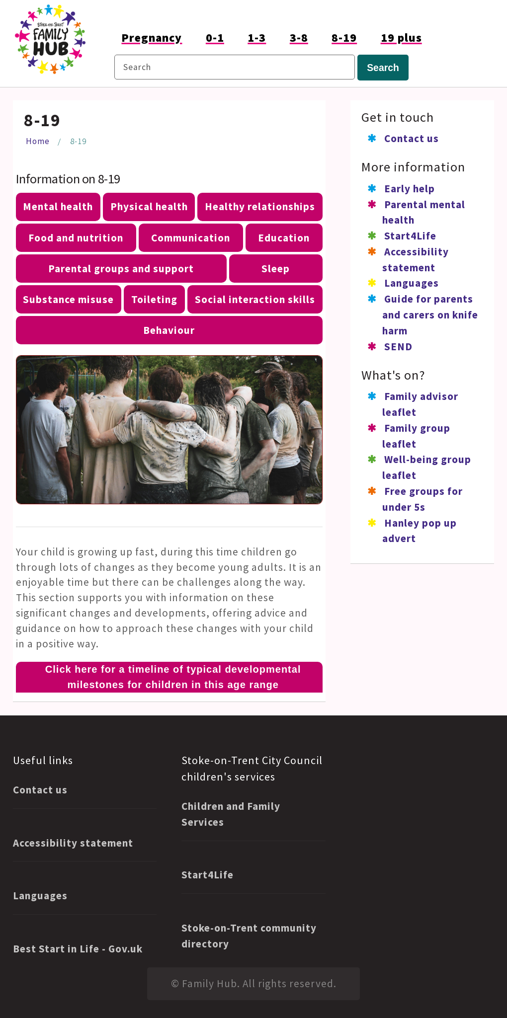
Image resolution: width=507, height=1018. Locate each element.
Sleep (275, 268)
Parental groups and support (121, 268)
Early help (409, 188)
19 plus (401, 37)
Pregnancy (151, 37)
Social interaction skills (255, 299)
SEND (398, 346)
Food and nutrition (75, 237)
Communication (190, 237)
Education (284, 237)
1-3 (257, 37)
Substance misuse (68, 299)
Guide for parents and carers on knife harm (430, 314)
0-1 (215, 37)
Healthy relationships (260, 206)
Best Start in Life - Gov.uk (78, 948)
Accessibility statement (73, 843)
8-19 (344, 37)
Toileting (154, 299)
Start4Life (410, 235)
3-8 (299, 37)
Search (383, 67)
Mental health (58, 206)
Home (38, 141)
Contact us (411, 138)
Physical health (149, 206)
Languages (411, 283)
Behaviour (169, 330)
